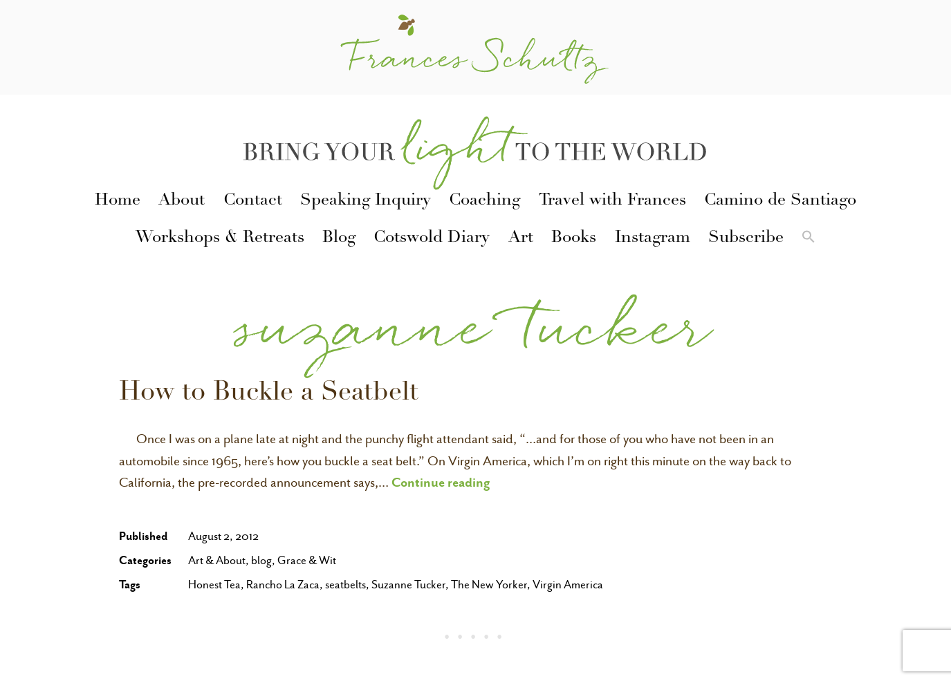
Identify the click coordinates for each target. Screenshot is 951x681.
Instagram (652, 238)
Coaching (484, 201)
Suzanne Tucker (408, 584)
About (181, 201)
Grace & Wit (306, 560)
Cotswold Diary (431, 238)
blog (261, 560)
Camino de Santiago (780, 201)
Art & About (217, 560)
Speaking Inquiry (365, 201)
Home (117, 201)
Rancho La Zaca (283, 584)
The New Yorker (489, 584)
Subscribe (746, 238)
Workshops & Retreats (220, 238)
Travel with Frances (612, 201)
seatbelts (345, 584)
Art (520, 238)
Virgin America (568, 584)
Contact (252, 201)
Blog (339, 238)
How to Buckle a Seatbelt (268, 394)
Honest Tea (214, 584)
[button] (808, 239)
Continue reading (440, 481)
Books (573, 238)
